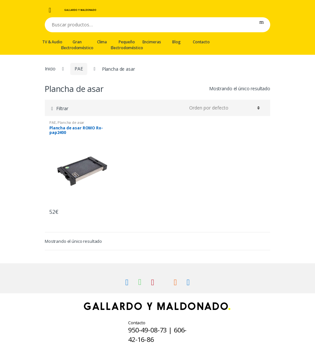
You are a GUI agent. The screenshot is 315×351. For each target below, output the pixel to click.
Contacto (201, 42)
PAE (79, 69)
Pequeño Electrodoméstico (126, 45)
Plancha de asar (71, 122)
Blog (176, 42)
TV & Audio (52, 42)
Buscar (261, 24)
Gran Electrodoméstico (77, 45)
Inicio (50, 69)
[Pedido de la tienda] (223, 108)
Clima (102, 42)
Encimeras (151, 42)
